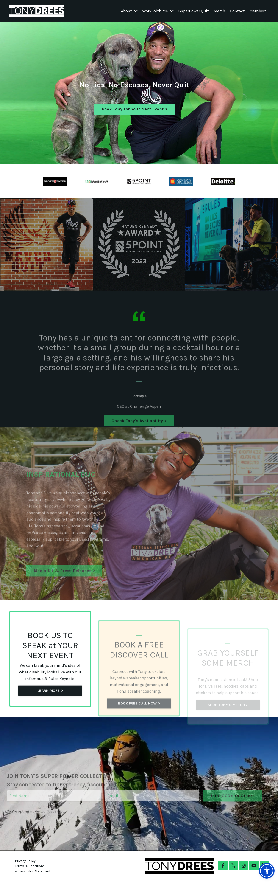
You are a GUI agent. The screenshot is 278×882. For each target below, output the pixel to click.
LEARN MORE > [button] (50, 712)
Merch (219, 11)
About (129, 11)
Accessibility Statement (32, 871)
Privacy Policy (25, 861)
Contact (237, 11)
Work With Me (158, 11)
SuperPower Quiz (193, 11)
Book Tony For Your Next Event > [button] (134, 109)
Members (258, 11)
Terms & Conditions (30, 866)
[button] (266, 870)
